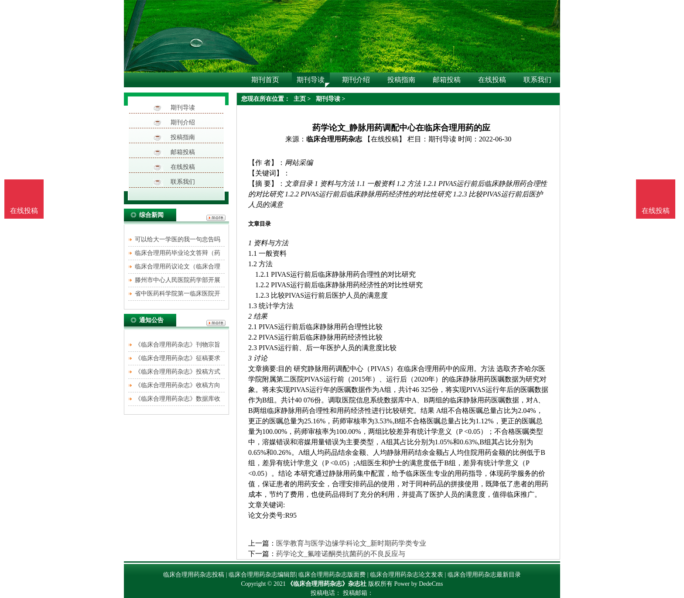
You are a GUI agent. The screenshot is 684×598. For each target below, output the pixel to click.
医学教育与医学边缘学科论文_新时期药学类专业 (351, 543)
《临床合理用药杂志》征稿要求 (177, 358)
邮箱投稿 (183, 152)
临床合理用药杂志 (334, 139)
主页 (300, 99)
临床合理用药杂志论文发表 (406, 574)
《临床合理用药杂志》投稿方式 (177, 371)
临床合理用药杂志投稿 (193, 574)
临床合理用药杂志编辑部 (262, 574)
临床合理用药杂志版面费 (332, 574)
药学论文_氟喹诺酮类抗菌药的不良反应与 (340, 553)
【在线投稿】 (385, 139)
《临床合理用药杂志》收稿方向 (177, 385)
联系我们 (183, 182)
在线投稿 (183, 167)
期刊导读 (183, 107)
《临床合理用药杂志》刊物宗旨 (177, 344)
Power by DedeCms (418, 584)
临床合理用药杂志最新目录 (484, 574)
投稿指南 (183, 137)
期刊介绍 (183, 122)
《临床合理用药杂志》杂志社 (326, 584)
